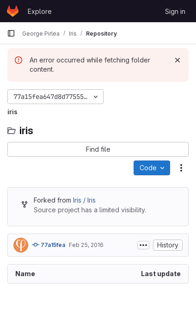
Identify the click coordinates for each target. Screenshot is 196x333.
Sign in (175, 11)
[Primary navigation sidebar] (11, 33)
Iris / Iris (84, 200)
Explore (40, 11)
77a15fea (48, 244)
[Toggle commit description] (143, 245)
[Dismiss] (177, 60)
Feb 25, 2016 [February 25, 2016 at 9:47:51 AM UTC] (86, 244)
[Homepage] (12, 11)
